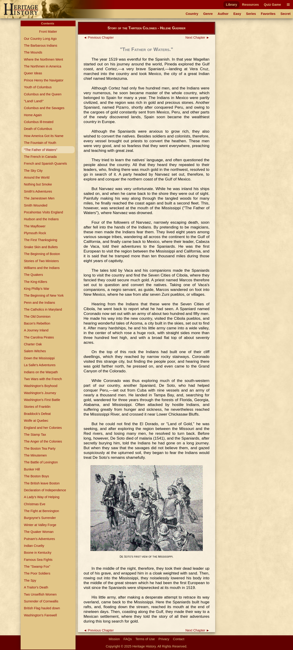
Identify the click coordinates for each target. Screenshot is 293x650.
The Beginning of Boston (42, 254)
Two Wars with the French (43, 379)
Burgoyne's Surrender (40, 518)
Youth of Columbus (38, 87)
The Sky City (33, 170)
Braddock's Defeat (37, 414)
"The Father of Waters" (40, 150)
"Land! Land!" (33, 101)
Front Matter (48, 31)
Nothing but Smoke (38, 184)
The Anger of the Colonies (43, 441)
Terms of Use (145, 639)
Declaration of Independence (45, 490)
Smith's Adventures (38, 191)
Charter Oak (33, 344)
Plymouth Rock (35, 233)
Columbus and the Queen (42, 94)
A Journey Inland (36, 330)
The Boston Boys (36, 476)
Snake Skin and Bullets (41, 247)
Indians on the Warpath (41, 372)
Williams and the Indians (42, 268)
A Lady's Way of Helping (41, 497)
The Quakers (33, 275)
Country (192, 14)
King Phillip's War (36, 288)
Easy (237, 14)
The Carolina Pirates (39, 337)
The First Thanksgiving (40, 240)
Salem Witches (35, 351)
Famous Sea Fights (38, 559)
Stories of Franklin (37, 406)
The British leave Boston (42, 483)
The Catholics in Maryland (43, 309)
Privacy (163, 639)
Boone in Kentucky (37, 552)
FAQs (128, 639)
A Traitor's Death (36, 587)
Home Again (33, 115)
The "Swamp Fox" (37, 566)
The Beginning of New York (44, 295)
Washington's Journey (40, 393)
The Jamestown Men (39, 198)
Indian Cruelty (34, 546)
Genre (208, 14)
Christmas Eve (34, 504)
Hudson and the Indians (41, 219)
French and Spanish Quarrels (45, 163)
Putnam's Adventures (39, 539)
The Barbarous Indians (40, 45)
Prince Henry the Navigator (43, 80)
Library (231, 4)
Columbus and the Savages (44, 108)
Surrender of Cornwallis (41, 601)
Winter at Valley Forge (40, 525)
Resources (250, 4)
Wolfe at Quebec (36, 420)
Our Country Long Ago (40, 38)
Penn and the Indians (39, 302)
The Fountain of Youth (40, 143)
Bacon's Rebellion (37, 323)
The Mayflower (34, 226)
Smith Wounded (35, 205)
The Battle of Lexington (41, 462)
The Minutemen (35, 455)
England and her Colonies (43, 428)
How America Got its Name (43, 136)
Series (251, 14)
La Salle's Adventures (39, 365)
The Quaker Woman (38, 532)
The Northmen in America (42, 66)
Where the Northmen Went (43, 59)
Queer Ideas (33, 73)
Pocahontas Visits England (43, 212)
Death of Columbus (38, 129)
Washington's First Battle (42, 400)
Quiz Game (272, 4)
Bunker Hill (32, 469)
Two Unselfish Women (40, 594)
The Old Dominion (37, 316)
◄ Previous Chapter (99, 37)
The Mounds (33, 52)
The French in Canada (40, 156)
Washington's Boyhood (40, 386)
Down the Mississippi (39, 358)
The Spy (30, 580)
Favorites (268, 14)
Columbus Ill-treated (38, 122)
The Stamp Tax (35, 434)
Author (223, 14)
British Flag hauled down (42, 608)
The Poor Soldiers (37, 573)
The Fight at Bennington (41, 511)
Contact (178, 639)
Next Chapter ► (197, 37)
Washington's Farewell (40, 615)
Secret (285, 14)
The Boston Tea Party (39, 448)
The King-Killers (35, 282)
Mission (114, 639)
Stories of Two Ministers (41, 261)
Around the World (36, 177)
